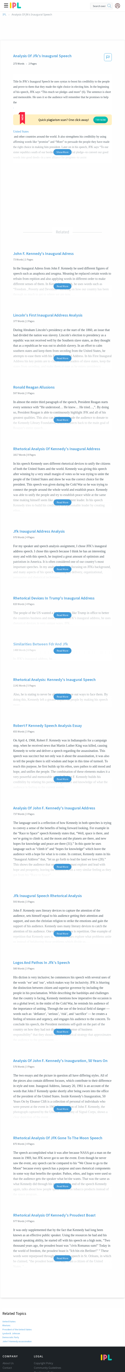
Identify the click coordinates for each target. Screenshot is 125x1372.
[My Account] (119, 5)
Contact (7, 1338)
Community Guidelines (47, 1338)
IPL (4, 14)
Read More (62, 257)
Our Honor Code (44, 1343)
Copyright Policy (43, 1334)
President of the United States (16, 1300)
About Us (8, 1334)
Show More (62, 123)
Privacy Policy (42, 1348)
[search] (109, 6)
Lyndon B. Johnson (11, 1304)
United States (25, 102)
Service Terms (42, 1352)
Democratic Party (10, 1308)
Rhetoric (6, 1296)
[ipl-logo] (15, 7)
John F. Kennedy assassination (17, 1312)
